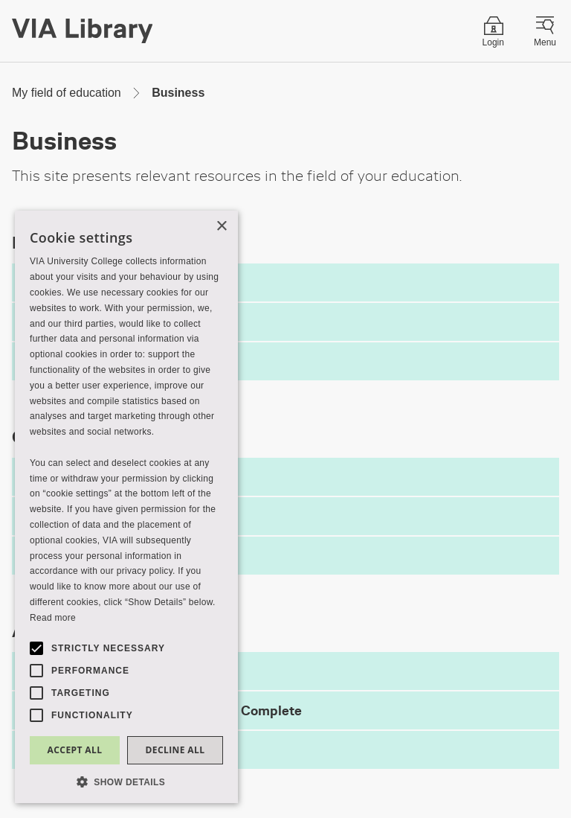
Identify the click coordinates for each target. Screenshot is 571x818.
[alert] (126, 507)
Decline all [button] (175, 750)
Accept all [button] (75, 750)
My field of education (66, 92)
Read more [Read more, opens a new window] (53, 618)
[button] (126, 781)
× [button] (221, 226)
